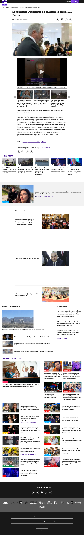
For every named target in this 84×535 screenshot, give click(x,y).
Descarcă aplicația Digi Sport (45, 196)
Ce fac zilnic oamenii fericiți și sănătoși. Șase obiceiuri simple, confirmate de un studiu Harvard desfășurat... (71, 451)
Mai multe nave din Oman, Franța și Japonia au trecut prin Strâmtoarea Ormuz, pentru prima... (42, 171)
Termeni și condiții (34, 516)
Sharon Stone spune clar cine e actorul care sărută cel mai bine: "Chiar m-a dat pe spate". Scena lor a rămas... (71, 462)
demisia (25, 142)
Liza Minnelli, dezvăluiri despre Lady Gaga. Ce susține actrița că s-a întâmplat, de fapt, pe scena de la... (30, 429)
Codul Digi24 (49, 521)
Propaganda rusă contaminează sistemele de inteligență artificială (52, 395)
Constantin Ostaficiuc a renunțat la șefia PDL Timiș (30, 7)
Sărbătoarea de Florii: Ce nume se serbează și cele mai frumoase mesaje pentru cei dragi (30, 449)
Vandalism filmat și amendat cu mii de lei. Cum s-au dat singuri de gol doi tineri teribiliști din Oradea (41, 103)
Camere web (59, 521)
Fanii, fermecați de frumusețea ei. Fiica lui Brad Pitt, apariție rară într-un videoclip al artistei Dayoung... (30, 417)
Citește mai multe (62, 338)
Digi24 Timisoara (14, 7)
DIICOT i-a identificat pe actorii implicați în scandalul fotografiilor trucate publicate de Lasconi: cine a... (30, 440)
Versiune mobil (42, 527)
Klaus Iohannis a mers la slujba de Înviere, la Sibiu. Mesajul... (32, 337)
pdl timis (43, 142)
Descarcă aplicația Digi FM (28, 422)
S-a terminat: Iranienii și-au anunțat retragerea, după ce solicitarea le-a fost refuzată (70, 418)
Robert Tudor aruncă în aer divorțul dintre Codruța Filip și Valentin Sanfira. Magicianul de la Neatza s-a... (53, 375)
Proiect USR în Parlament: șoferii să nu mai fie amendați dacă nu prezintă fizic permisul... (9, 170)
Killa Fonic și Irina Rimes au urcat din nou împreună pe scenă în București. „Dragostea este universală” (30, 473)
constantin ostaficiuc (34, 142)
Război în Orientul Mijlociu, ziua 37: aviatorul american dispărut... (23, 330)
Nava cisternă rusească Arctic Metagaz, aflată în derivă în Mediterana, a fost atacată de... (25, 170)
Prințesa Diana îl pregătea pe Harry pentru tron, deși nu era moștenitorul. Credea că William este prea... (21, 385)
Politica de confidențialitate (47, 516)
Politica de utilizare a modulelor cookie (33, 521)
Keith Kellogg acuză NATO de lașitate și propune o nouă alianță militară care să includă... (74, 171)
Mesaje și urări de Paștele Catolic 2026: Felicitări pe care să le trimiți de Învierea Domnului (68, 323)
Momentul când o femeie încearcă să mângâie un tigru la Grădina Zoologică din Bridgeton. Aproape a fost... (30, 462)
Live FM (67, 1)
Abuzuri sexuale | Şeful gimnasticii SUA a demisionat (26, 295)
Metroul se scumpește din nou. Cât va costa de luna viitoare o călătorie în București (71, 407)
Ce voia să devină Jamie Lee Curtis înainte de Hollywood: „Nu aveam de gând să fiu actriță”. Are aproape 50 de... (71, 429)
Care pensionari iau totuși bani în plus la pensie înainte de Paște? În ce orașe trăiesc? (71, 440)
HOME (3, 7)
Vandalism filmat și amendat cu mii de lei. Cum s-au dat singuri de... (34, 351)
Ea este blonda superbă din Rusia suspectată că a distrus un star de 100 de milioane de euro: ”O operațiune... (71, 375)
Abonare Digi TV (15, 521)
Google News (45, 148)
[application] (42, 72)
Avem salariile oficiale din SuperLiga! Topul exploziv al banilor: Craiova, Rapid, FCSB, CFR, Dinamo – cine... (72, 396)
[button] (42, 72)
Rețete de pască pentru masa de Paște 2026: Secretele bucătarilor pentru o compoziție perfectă (68, 332)
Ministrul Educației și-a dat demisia (27, 258)
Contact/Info (69, 521)
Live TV (74, 1)
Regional (8, 7)
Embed (20, 87)
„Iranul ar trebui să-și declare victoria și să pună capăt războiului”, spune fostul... (58, 170)
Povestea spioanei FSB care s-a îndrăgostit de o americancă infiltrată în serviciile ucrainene (30, 407)
